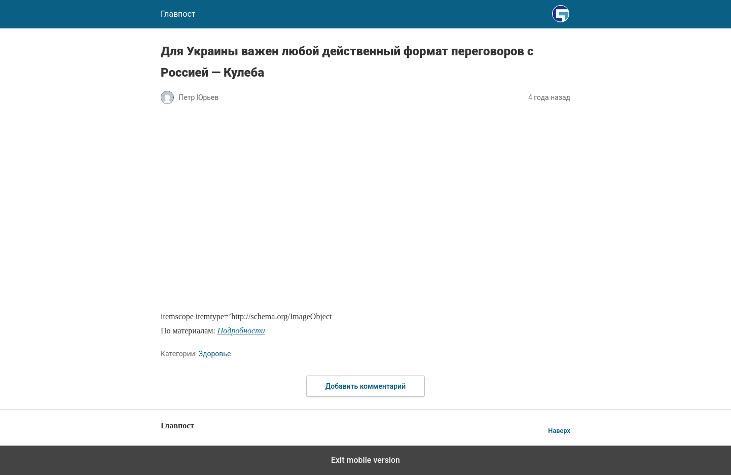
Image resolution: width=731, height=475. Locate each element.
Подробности (241, 330)
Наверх (559, 430)
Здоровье (215, 354)
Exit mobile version (365, 460)
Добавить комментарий (365, 386)
